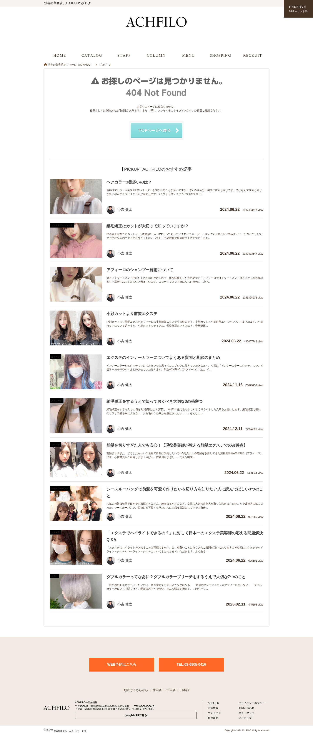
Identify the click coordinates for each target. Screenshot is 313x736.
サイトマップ (246, 713)
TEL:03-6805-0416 (191, 664)
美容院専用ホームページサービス (64, 731)
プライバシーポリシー (252, 703)
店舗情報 (213, 708)
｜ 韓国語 (155, 690)
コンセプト (214, 713)
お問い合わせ (246, 708)
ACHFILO (213, 703)
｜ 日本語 (182, 690)
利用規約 (213, 717)
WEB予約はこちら (121, 664)
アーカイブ (245, 717)
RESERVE (298, 9)
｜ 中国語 (169, 690)
